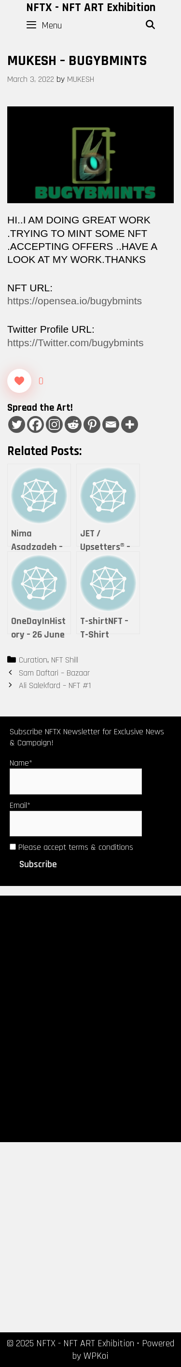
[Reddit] (73, 424)
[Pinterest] (92, 424)
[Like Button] (19, 381)
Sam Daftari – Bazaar (54, 672)
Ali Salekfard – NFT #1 (55, 685)
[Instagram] (54, 424)
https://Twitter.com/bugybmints (75, 342)
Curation (33, 659)
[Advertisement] (90, 1018)
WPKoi (96, 1356)
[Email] (110, 424)
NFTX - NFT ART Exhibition (90, 7)
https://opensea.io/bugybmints (74, 300)
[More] (129, 424)
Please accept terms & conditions (71, 847)
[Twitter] (16, 424)
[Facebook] (35, 424)
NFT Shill (64, 659)
